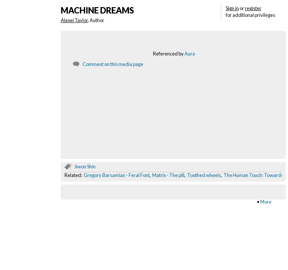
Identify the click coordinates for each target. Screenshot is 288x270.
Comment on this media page (112, 64)
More (266, 202)
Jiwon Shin (85, 167)
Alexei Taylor (74, 20)
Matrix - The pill (168, 175)
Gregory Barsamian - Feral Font (117, 175)
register (253, 8)
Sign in (232, 8)
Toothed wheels (204, 175)
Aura (189, 54)
